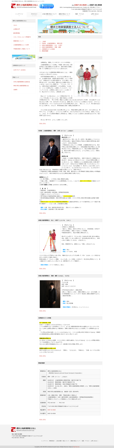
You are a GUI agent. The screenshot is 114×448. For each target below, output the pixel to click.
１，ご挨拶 (42, 41)
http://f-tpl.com (76, 446)
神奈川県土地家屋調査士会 (21, 85)
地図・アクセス (85, 440)
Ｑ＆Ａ (15, 25)
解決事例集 (16, 33)
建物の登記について (75, 440)
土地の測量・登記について (62, 440)
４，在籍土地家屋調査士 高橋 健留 (50, 47)
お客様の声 (16, 29)
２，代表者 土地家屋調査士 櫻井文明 (50, 43)
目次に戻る (42, 123)
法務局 (15, 89)
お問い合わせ (94, 440)
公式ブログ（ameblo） (20, 70)
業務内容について (18, 41)
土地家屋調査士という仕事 (21, 45)
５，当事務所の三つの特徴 (47, 49)
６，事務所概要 (43, 51)
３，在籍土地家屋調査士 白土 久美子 (50, 45)
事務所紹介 (52, 440)
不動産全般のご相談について (21, 49)
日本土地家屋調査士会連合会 (21, 81)
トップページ (44, 440)
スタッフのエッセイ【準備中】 (22, 37)
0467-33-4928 (80, 5)
